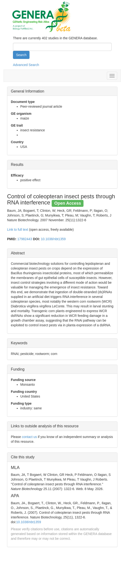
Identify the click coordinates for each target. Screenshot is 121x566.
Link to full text (17, 229)
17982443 (24, 239)
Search (21, 55)
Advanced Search (26, 65)
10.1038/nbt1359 (53, 239)
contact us (29, 437)
